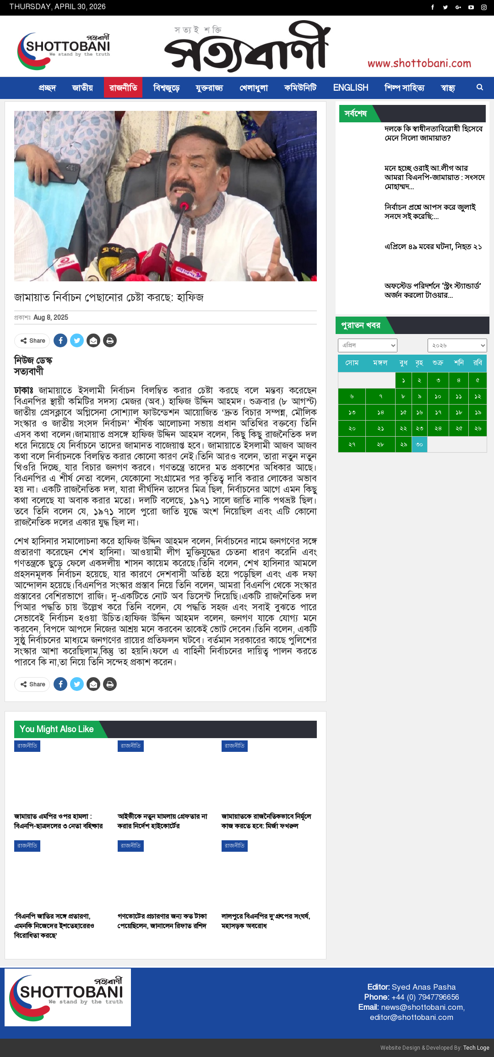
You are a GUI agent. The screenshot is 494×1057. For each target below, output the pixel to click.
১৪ (380, 412)
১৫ (403, 412)
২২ (403, 428)
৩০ (419, 444)
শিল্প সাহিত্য (404, 88)
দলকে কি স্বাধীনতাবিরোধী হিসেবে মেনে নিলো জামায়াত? (434, 133)
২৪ (438, 428)
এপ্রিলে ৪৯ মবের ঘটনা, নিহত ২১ (433, 246)
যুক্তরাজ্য (209, 88)
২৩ (419, 428)
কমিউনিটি (300, 88)
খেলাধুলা (253, 88)
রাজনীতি (123, 88)
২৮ (380, 444)
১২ (477, 396)
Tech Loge (476, 1048)
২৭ (351, 444)
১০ (437, 396)
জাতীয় (82, 88)
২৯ (403, 444)
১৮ (459, 412)
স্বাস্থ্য (448, 88)
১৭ (438, 412)
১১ (459, 396)
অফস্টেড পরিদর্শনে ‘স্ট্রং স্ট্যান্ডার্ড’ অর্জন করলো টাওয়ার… (433, 291)
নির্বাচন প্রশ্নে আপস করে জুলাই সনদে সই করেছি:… (430, 212)
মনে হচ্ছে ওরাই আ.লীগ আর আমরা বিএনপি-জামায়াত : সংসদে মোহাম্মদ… (434, 177)
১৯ (478, 412)
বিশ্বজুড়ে (166, 88)
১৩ (351, 412)
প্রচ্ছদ (47, 88)
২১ (380, 428)
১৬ (419, 412)
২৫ (459, 428)
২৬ (477, 428)
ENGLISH (350, 88)
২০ (352, 428)
